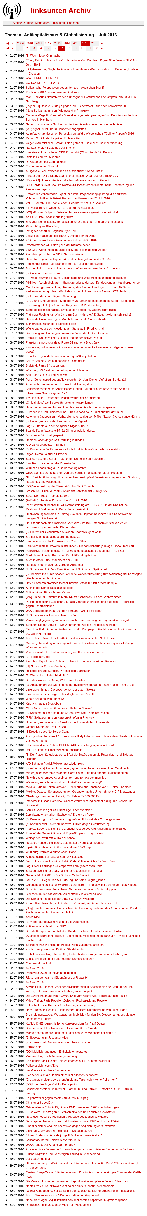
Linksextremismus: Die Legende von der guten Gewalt (60, 689)
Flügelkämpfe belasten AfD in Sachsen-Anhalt (55, 254)
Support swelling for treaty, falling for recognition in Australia (64, 870)
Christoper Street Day (39, 1102)
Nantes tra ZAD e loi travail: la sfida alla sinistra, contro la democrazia (70, 1186)
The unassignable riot (39, 963)
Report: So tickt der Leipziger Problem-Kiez (53, 138)
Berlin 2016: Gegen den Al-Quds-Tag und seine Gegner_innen (65, 880)
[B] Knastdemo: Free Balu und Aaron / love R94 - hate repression (67, 712)
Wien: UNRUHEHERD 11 (42, 78)
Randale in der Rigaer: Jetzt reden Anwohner (54, 564)
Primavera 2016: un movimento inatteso (51, 972)
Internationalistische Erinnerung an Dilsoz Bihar (56, 541)
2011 (39, 43)
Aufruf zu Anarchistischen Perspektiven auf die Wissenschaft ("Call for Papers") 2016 (80, 133)
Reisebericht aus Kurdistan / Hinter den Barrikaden (58, 670)
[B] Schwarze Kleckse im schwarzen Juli (51, 615)
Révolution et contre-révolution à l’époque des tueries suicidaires (67, 1116)
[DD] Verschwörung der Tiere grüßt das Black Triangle (60, 486)
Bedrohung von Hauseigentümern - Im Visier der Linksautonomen (67, 333)
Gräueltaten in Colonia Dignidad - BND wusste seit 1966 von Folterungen (72, 1107)
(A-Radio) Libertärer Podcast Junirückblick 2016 (56, 500)
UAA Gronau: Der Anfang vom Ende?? (50, 1144)
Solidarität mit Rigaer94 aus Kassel (48, 592)
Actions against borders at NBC (46, 926)
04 (40, 48)
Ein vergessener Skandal (42, 166)
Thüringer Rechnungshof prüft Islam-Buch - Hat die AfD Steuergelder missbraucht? (78, 314)
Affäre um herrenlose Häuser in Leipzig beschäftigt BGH (61, 240)
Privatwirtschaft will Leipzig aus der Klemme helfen (58, 245)
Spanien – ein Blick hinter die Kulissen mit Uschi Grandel (62, 1028)
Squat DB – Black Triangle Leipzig (47, 495)
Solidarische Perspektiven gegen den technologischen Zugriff (65, 87)
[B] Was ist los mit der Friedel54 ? (47, 675)
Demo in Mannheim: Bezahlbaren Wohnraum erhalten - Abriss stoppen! (71, 889)
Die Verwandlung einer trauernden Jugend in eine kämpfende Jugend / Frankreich (78, 1181)
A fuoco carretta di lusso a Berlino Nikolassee (54, 856)
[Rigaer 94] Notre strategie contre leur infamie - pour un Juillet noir (68, 180)
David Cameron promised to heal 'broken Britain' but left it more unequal (71, 583)
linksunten (58, 22)
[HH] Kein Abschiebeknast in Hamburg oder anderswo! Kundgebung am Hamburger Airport (83, 282)
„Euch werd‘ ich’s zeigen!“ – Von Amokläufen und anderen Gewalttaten (71, 1112)
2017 (94, 43)
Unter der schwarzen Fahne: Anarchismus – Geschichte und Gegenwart (71, 407)
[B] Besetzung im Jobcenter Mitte (47, 1037)
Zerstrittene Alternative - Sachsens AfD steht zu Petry (60, 814)
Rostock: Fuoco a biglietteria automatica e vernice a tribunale (65, 842)
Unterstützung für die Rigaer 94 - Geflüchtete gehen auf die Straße (68, 259)
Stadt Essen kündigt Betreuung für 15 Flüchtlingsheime (61, 555)
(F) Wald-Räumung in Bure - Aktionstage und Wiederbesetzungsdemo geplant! (76, 277)
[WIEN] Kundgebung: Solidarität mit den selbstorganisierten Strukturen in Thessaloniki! (81, 1190)
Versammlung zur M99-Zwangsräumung (51, 1056)
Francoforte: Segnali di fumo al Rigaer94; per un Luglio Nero (64, 833)
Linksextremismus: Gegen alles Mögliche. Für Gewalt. (60, 694)
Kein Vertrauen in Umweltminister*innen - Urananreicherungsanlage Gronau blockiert (80, 546)
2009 (20, 43)
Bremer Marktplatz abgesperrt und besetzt (53, 536)
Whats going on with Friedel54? (46, 698)
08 (68, 48)
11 (89, 48)
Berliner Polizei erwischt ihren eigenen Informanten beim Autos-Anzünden (73, 268)
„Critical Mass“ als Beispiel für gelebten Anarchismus (59, 402)
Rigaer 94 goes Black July (42, 226)
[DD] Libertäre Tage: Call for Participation (52, 1084)
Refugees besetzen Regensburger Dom (51, 231)
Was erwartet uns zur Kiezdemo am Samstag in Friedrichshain (65, 328)
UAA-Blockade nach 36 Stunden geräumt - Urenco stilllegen (64, 610)
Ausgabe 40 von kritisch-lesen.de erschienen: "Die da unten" (64, 171)
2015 (76, 43)
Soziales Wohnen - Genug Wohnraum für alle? (55, 680)
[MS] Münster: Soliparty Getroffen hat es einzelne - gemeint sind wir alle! (72, 212)
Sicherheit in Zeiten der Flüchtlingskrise (51, 323)
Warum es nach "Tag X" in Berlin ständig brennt (56, 468)
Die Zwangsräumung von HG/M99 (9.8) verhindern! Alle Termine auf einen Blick (76, 995)
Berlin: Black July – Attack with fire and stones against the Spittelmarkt (70, 638)
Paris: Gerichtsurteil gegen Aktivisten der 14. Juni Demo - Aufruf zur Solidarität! (76, 379)
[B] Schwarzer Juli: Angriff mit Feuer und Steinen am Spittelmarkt (67, 569)
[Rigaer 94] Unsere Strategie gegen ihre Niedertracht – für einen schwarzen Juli (76, 106)
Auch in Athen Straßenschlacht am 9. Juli (52, 560)
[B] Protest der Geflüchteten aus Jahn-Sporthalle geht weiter (64, 532)
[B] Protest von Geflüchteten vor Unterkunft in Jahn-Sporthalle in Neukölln (73, 449)
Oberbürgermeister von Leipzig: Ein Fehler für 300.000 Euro (64, 796)
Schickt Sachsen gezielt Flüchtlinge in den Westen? (59, 810)
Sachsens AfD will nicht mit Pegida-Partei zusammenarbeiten (65, 944)
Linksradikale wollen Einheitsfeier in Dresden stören (59, 1130)
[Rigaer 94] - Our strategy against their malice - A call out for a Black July (72, 175)
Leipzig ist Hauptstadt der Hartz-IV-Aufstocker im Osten (61, 235)
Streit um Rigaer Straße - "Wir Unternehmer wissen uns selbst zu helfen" (72, 624)
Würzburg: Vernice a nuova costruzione (51, 852)
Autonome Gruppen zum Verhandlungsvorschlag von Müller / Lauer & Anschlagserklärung (83, 416)
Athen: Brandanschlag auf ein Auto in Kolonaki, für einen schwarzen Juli (71, 903)
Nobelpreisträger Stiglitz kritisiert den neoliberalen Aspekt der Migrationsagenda (76, 1200)
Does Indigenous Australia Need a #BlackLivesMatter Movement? (67, 722)
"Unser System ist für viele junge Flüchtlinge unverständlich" (64, 1135)
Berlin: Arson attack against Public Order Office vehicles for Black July (70, 861)
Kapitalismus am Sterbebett (43, 703)
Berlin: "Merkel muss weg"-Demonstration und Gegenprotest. (64, 1195)
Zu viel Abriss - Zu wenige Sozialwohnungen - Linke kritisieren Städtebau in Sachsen (80, 1149)
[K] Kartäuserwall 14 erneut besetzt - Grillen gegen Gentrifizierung (68, 824)
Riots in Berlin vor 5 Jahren (43, 157)
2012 (48, 43)
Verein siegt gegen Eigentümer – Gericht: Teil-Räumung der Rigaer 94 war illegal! (77, 620)
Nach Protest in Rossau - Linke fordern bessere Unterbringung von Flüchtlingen (76, 1009)
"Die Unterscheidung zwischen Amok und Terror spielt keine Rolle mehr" (71, 1079)
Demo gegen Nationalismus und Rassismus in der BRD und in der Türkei (72, 1121)
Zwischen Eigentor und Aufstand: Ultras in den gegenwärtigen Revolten (71, 661)
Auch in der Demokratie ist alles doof (49, 587)
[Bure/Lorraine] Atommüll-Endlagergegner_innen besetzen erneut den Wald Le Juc (78, 768)
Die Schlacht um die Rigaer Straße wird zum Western (60, 898)
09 (75, 48)
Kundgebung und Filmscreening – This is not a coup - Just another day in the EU (77, 411)
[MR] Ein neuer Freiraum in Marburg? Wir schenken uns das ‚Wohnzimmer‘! (74, 597)
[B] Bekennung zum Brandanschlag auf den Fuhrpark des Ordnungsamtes (73, 819)
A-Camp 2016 (35, 968)
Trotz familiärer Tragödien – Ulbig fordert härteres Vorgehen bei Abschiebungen (76, 954)
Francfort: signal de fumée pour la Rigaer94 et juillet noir (61, 356)
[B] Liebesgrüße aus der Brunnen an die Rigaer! (56, 421)
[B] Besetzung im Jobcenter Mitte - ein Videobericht (58, 1204)
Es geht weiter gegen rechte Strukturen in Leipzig (57, 1098)
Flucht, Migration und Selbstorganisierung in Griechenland (63, 1154)
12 (96, 48)
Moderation (42, 22)
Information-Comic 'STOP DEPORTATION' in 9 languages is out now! (70, 745)
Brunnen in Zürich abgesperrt (44, 435)
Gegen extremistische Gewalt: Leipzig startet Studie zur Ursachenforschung (74, 143)
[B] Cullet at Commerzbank (43, 273)
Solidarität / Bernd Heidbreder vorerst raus (53, 1140)
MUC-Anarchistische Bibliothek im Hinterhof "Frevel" (59, 708)
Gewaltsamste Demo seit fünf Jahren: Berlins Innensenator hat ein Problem (74, 472)
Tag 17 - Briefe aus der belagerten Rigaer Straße (57, 426)
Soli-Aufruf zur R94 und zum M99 (47, 374)
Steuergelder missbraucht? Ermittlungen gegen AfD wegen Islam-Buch (71, 309)
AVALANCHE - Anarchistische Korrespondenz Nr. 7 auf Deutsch (66, 1023)
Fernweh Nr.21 (35, 1046)
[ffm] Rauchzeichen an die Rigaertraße (50, 463)
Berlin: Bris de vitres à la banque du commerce (55, 360)
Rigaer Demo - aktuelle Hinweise (47, 454)
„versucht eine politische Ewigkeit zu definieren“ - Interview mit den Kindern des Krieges (81, 884)
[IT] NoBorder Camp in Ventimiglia (47, 666)
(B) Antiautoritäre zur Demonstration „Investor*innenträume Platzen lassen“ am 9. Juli (80, 684)
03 (33, 48)
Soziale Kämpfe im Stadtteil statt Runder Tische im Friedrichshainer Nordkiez (75, 931)
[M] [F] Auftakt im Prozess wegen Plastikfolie (54, 749)
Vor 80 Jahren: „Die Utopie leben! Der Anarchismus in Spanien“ (66, 203)
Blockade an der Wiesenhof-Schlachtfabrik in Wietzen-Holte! (64, 894)
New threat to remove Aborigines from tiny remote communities (66, 777)
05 (47, 48)
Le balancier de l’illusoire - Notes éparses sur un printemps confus (68, 1060)
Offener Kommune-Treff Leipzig (46, 726)
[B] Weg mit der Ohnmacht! (43, 55)
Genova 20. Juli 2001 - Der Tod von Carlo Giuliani (57, 875)
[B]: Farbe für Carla (38, 656)
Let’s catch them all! (38, 1158)
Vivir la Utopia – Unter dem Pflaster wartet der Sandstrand (63, 397)
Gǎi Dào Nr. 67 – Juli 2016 (43, 82)
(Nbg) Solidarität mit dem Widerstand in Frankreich (58, 110)
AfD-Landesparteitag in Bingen (45, 444)
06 (54, 48)
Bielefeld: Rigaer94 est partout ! (46, 365)
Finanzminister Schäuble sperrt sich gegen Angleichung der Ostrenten (70, 1126)
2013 (57, 43)
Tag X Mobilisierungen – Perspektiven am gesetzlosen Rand (64, 866)
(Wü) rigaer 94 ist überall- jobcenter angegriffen (56, 129)
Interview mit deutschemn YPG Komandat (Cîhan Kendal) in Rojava (69, 152)
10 (82, 48)
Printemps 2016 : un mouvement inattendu (53, 92)
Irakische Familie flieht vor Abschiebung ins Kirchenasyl (61, 1005)
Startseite (19, 22)
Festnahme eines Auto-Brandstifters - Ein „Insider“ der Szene (64, 263)
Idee (30, 22)
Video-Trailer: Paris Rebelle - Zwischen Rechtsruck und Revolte (66, 1000)
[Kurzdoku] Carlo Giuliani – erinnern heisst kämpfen (59, 1042)
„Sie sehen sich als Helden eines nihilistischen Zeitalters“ (62, 1074)
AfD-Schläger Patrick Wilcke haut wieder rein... (55, 763)
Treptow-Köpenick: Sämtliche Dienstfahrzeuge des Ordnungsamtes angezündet (76, 828)
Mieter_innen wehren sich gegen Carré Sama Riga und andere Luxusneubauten (77, 772)
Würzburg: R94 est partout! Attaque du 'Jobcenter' (57, 370)
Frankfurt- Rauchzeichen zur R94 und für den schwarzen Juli (64, 337)
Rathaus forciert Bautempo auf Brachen (51, 147)
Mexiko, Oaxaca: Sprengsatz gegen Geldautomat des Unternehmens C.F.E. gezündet (80, 791)
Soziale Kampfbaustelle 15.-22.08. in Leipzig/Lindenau (60, 430)
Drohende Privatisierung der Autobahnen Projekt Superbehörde (66, 319)
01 (19, 48)
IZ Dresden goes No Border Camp (47, 731)
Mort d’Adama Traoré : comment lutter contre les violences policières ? (71, 1032)
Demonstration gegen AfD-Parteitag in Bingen (55, 440)
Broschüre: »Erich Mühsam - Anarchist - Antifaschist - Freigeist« (66, 491)
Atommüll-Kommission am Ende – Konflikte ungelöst (59, 384)
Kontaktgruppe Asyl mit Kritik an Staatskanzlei (55, 949)
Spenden (73, 22)
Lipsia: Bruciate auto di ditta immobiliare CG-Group (58, 847)
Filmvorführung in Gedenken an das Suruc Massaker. (60, 207)
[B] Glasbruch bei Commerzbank (46, 161)
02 (26, 48)
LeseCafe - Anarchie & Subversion (48, 1070)
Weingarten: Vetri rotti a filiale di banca (50, 838)
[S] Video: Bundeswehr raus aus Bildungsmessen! (58, 921)
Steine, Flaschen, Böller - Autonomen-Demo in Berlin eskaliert (65, 458)
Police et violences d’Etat (42, 1065)
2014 (67, 43)
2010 (29, 43)
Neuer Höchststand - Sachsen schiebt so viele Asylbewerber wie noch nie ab (74, 124)
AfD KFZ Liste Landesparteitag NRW (49, 217)
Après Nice (33, 917)
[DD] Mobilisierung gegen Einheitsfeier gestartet (56, 1051)
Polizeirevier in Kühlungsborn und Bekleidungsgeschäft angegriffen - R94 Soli (75, 550)
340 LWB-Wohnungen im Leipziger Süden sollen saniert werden (66, 249)
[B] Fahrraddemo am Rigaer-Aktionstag (51, 296)
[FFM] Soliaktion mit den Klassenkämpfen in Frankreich (61, 717)
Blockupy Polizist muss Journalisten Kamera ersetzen (60, 958)
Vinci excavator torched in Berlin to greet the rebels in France (65, 652)
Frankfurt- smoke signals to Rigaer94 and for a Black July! (63, 342)
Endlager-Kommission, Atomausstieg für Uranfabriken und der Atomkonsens (74, 221)
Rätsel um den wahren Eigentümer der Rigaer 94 (57, 977)
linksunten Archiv (61, 11)
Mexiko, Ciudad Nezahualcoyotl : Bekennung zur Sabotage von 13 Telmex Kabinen (79, 786)
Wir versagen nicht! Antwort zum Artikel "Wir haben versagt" (64, 782)
